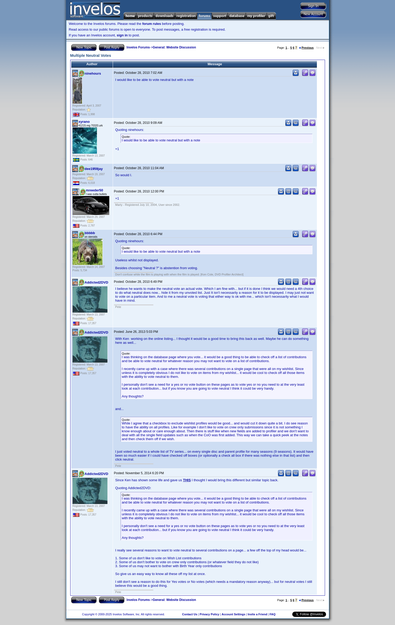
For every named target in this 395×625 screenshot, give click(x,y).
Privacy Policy (209, 614)
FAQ (272, 614)
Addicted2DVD (96, 282)
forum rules (151, 24)
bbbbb (90, 233)
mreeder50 (94, 190)
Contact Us (189, 614)
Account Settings (233, 614)
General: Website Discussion (174, 47)
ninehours (93, 73)
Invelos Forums (138, 47)
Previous (306, 47)
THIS (187, 480)
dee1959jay (94, 169)
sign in (122, 35)
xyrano (84, 122)
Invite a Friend (257, 614)
